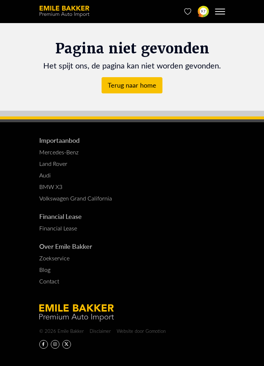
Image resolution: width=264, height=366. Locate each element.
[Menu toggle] (220, 11)
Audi (45, 175)
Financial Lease (60, 216)
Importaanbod (59, 140)
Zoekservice (54, 258)
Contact (49, 281)
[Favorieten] (188, 11)
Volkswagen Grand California (75, 198)
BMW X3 (50, 186)
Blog (44, 269)
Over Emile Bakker (65, 246)
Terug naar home (132, 85)
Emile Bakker (64, 11)
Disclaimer (100, 331)
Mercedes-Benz (59, 152)
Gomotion (156, 331)
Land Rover (53, 163)
